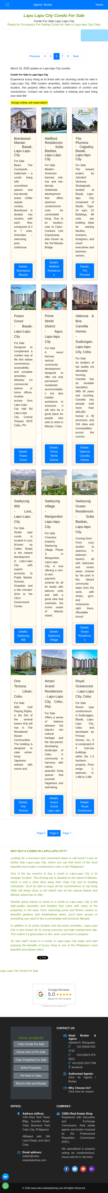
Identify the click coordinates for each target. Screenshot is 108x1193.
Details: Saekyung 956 (23, 635)
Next (76, 56)
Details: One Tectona (23, 806)
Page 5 (41, 833)
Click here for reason (81, 1091)
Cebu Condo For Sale (31, 1044)
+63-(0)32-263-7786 (84, 1063)
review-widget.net (58, 1006)
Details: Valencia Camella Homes (85, 453)
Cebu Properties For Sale (31, 1059)
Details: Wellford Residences (54, 268)
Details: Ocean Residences (84, 633)
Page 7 (67, 833)
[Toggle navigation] (7, 4)
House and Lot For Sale (31, 1052)
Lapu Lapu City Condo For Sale (54, 15)
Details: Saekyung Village (54, 635)
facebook (77, 1067)
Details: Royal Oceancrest (85, 806)
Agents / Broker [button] (42, 4)
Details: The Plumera (85, 270)
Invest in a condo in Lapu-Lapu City (53, 940)
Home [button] (99, 4)
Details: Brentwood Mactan (23, 270)
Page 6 (54, 833)
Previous (34, 56)
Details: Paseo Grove (23, 455)
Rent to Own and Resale (31, 1083)
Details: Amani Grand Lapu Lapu (54, 804)
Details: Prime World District (54, 453)
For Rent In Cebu (30, 1075)
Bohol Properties (31, 1067)
